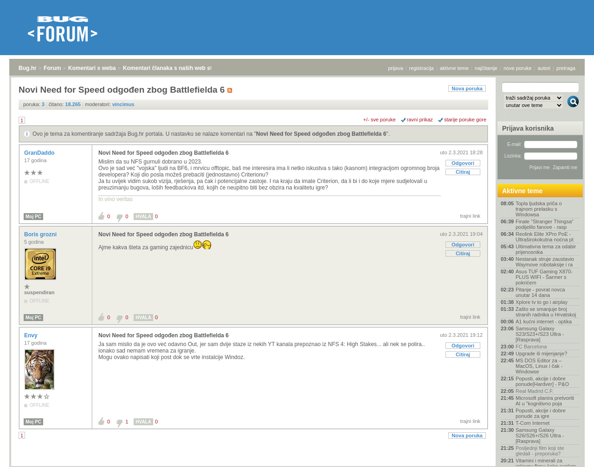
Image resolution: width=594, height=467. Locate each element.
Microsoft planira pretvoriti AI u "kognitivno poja (545, 400)
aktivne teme (454, 68)
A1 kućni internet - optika (544, 321)
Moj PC (33, 216)
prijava (395, 68)
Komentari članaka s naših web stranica (175, 68)
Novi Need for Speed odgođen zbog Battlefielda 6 (321, 134)
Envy (31, 335)
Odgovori (463, 163)
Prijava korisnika (528, 128)
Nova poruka (467, 88)
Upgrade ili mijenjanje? (541, 353)
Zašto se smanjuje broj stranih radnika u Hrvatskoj (546, 311)
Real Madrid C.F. (535, 391)
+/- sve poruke (379, 119)
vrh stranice (568, 453)
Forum (52, 68)
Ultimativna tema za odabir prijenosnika (546, 249)
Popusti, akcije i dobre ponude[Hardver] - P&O (542, 381)
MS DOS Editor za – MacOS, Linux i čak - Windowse (539, 366)
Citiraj (463, 172)
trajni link (470, 216)
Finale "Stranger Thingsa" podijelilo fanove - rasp (545, 224)
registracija (421, 68)
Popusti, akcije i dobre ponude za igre (541, 413)
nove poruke (518, 68)
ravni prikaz (420, 119)
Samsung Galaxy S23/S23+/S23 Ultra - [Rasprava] (540, 334)
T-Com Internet (532, 423)
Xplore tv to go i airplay (542, 302)
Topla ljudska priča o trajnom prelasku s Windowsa (539, 209)
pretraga (565, 68)
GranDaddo (40, 153)
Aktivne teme (522, 191)
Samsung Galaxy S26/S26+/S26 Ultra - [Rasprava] (540, 435)
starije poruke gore (465, 119)
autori (544, 68)
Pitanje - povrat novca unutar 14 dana (540, 292)
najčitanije (486, 68)
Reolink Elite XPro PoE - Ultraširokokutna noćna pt (545, 236)
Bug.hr (28, 68)
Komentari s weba (92, 68)
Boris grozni (41, 234)
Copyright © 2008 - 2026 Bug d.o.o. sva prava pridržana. (297, 464)
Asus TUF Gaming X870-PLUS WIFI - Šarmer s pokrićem (544, 277)
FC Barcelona (531, 346)
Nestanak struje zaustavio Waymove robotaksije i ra (545, 261)
